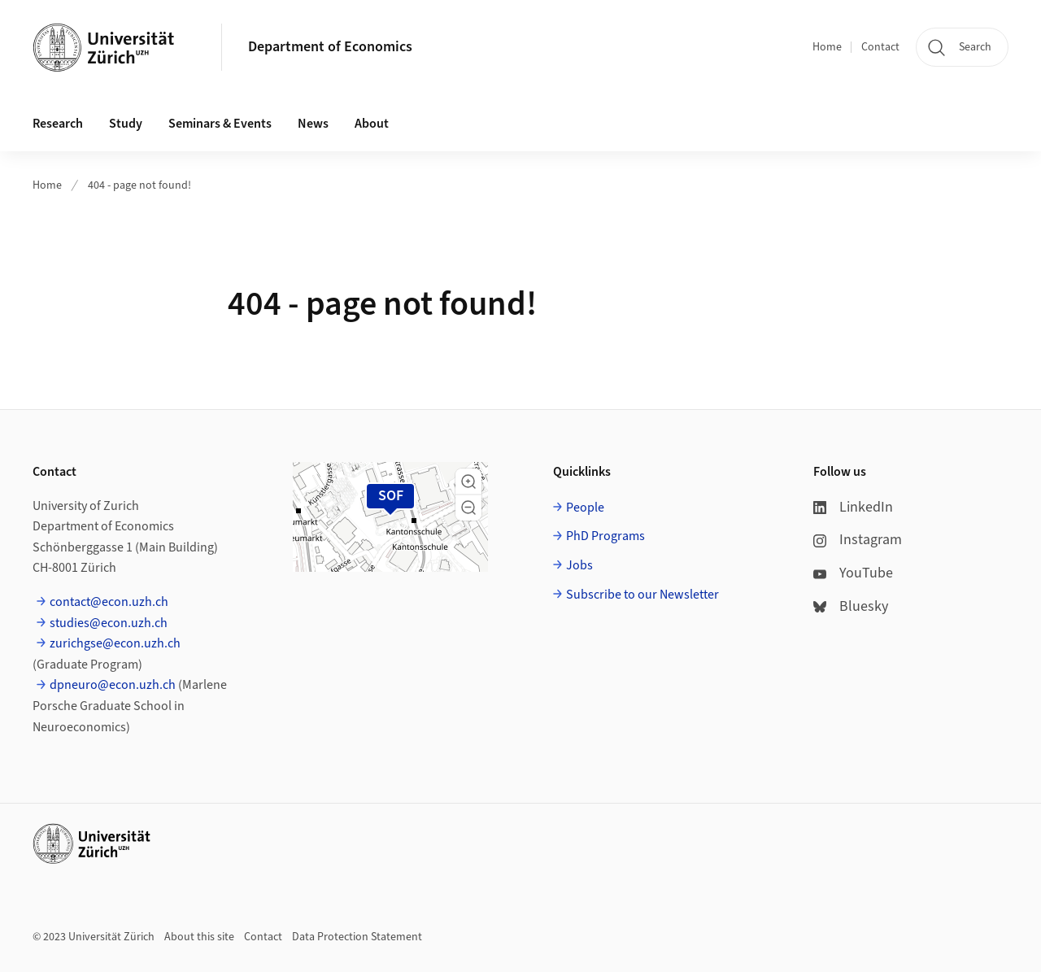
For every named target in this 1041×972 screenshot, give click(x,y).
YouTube (853, 573)
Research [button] (58, 124)
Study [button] (125, 124)
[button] (468, 482)
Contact (880, 47)
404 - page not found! (139, 185)
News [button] (313, 124)
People (585, 508)
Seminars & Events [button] (220, 124)
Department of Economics (330, 47)
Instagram (857, 540)
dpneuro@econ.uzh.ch (113, 685)
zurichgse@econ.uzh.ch (115, 643)
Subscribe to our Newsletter (642, 595)
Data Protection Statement (357, 937)
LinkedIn (853, 507)
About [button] (372, 124)
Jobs (579, 565)
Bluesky (850, 606)
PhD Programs (605, 536)
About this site (199, 937)
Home (827, 47)
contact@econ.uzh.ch (109, 602)
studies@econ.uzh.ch (109, 623)
